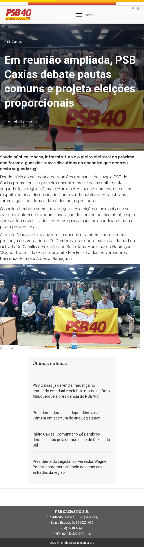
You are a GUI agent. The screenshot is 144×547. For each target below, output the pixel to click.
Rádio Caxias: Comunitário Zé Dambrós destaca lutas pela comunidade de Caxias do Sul (71, 439)
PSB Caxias (13, 42)
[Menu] (84, 15)
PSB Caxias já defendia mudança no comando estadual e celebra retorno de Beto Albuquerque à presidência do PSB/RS (71, 391)
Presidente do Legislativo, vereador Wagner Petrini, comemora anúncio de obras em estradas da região (70, 467)
